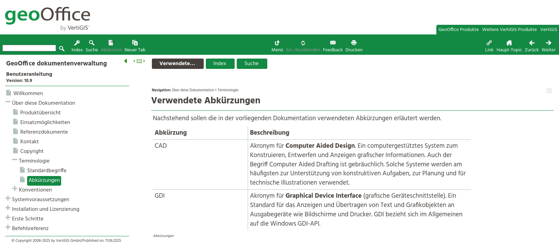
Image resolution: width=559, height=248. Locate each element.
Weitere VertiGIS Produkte (509, 30)
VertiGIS (548, 30)
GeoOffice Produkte (458, 30)
